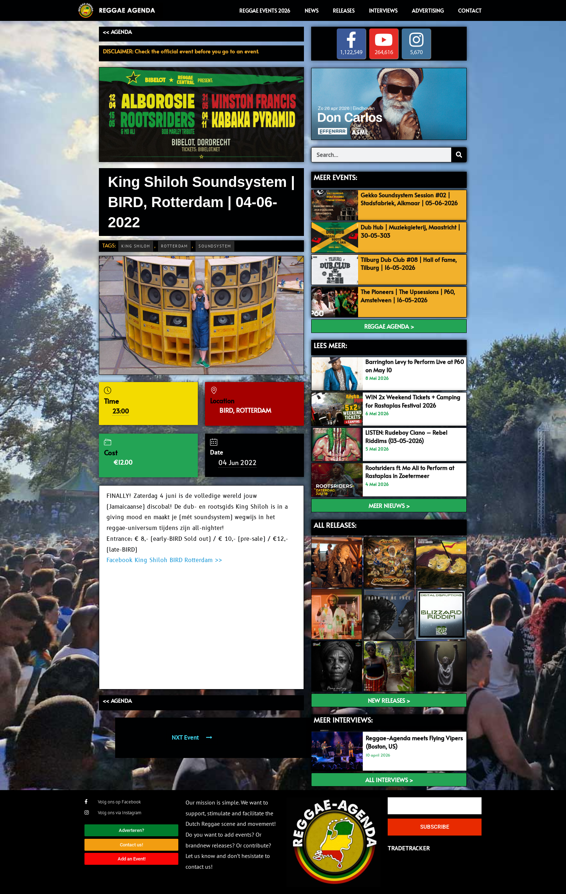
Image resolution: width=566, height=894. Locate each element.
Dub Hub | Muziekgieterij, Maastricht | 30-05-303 (412, 231)
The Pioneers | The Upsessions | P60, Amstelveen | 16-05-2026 (411, 296)
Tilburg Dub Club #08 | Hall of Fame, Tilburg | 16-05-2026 (411, 263)
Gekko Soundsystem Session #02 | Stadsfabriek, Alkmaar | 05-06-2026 (409, 202)
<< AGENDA (117, 31)
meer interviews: (343, 719)
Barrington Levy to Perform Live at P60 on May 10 (411, 366)
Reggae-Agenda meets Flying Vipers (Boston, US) (407, 742)
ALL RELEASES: (335, 525)
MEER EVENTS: (335, 177)
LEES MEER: (330, 345)
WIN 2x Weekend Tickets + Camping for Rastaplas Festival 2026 (408, 405)
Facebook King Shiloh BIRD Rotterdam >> (164, 560)
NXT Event (192, 737)
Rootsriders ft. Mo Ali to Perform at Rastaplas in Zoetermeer (413, 471)
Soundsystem (215, 246)
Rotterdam (174, 246)
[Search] (458, 155)
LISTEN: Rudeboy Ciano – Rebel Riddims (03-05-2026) (408, 436)
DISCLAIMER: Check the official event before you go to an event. (181, 51)
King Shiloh (135, 246)
